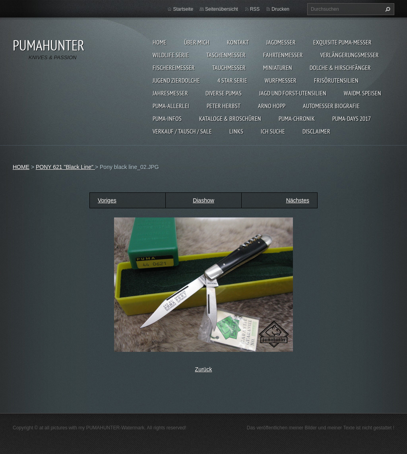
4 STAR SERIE (232, 80)
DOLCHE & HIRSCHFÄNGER (340, 68)
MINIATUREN (277, 68)
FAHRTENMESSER (283, 55)
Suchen (387, 9)
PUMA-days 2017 (351, 118)
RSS (255, 9)
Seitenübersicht (221, 9)
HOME (160, 42)
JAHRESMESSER (170, 93)
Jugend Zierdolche (176, 80)
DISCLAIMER (316, 131)
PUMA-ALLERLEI (171, 106)
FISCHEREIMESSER (174, 68)
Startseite (183, 9)
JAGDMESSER (281, 42)
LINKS (236, 131)
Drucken (280, 9)
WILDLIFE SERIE (171, 55)
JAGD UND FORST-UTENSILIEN (292, 93)
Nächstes (297, 200)
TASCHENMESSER (226, 55)
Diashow (203, 200)
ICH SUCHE (273, 131)
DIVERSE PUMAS (223, 93)
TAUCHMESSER (229, 68)
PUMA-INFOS (167, 118)
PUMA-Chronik (297, 118)
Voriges (107, 200)
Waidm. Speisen (362, 93)
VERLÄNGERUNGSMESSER (349, 55)
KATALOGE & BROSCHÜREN (230, 118)
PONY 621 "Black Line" (65, 167)
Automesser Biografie (331, 106)
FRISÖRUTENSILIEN (336, 80)
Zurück (203, 369)
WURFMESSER (281, 80)
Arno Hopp (271, 106)
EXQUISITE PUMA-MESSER (342, 42)
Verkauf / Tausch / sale (182, 131)
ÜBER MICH (196, 42)
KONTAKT (238, 42)
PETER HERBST (223, 106)
